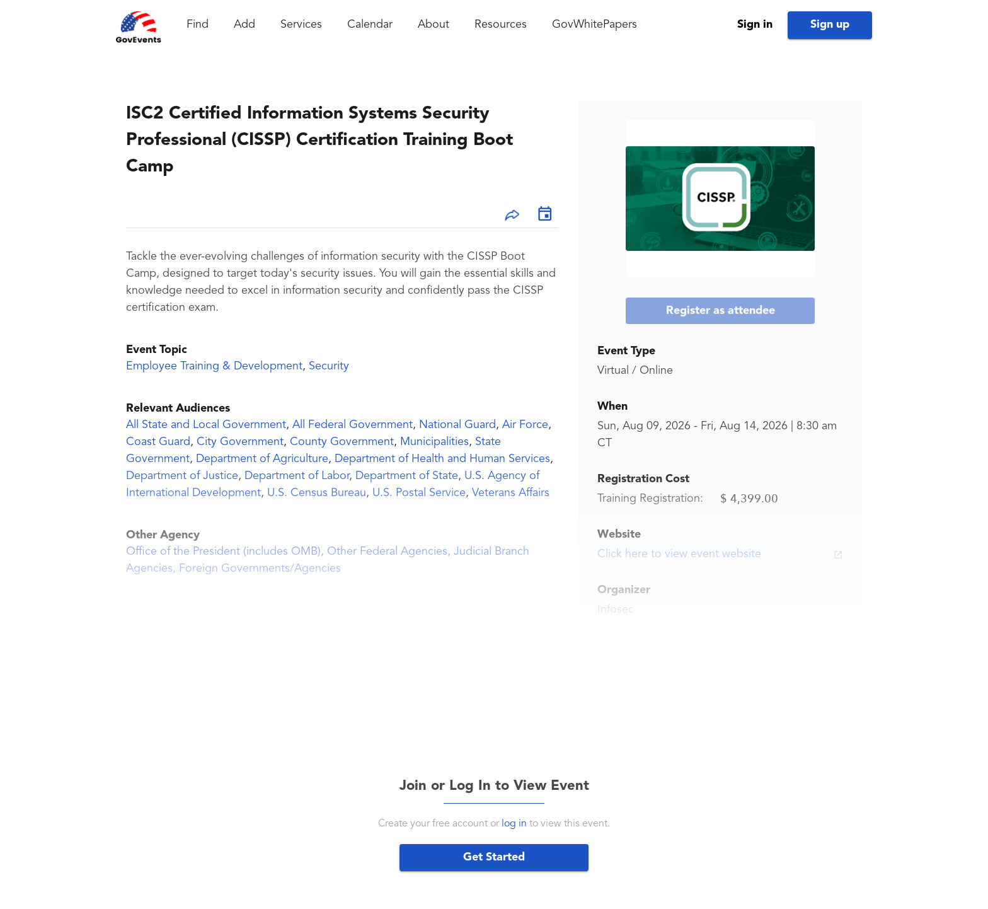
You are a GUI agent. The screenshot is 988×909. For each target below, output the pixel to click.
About (433, 24)
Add (244, 24)
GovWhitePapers (594, 24)
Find (198, 24)
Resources (500, 24)
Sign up (829, 24)
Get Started (494, 857)
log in (514, 824)
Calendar (370, 24)
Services (301, 24)
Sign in (755, 24)
